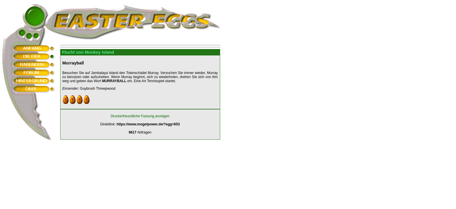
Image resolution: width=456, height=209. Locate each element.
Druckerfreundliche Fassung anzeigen (140, 116)
